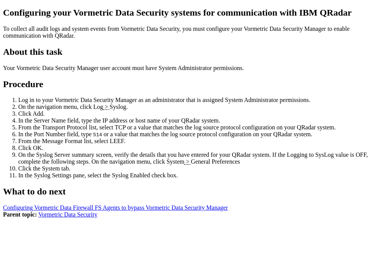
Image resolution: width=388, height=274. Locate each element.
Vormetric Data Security (67, 214)
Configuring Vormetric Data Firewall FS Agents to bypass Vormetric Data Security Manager (115, 207)
